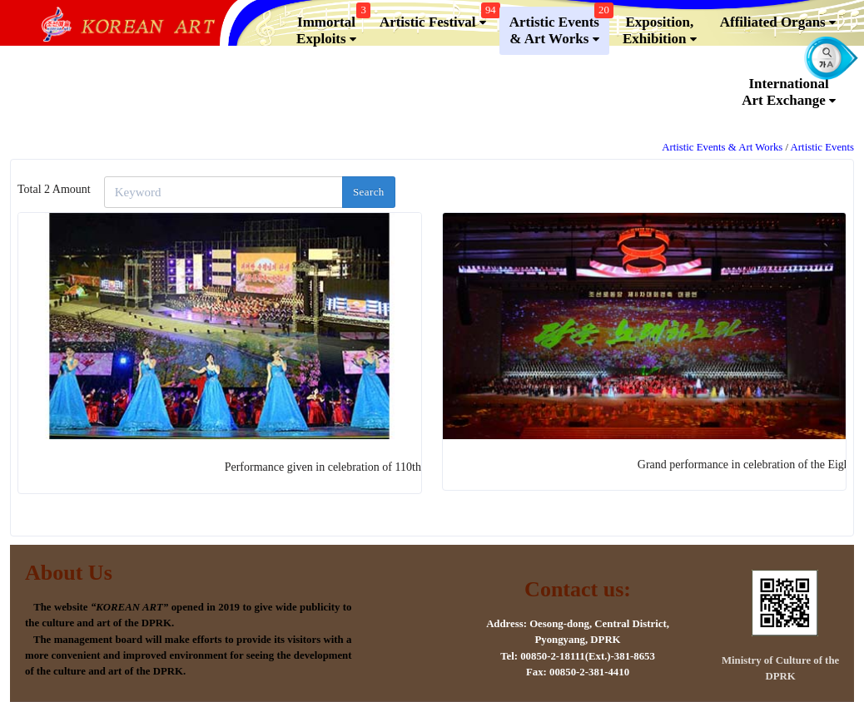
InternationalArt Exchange (789, 92)
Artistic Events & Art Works (559, 27)
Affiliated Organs (778, 22)
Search (369, 191)
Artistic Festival (438, 19)
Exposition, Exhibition (660, 30)
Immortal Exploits (331, 27)
